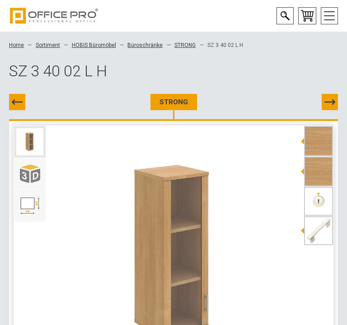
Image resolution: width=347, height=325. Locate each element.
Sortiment (48, 45)
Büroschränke (145, 45)
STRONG (185, 45)
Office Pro (54, 16)
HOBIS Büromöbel (94, 45)
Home (16, 45)
